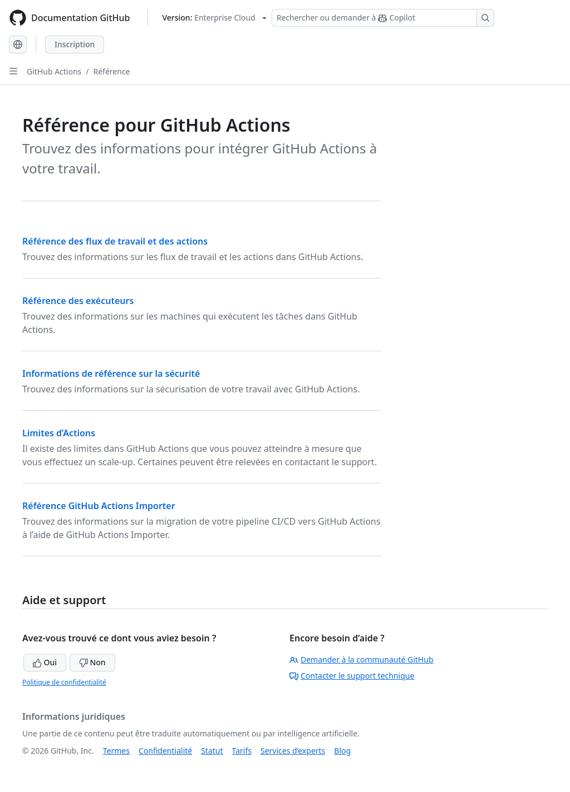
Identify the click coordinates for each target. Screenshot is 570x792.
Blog (342, 750)
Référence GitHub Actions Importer (98, 506)
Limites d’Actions (58, 433)
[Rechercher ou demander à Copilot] (383, 18)
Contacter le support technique (351, 675)
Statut (212, 750)
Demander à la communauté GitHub (361, 659)
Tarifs (242, 750)
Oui (45, 662)
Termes (116, 750)
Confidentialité (165, 750)
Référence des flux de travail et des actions (115, 241)
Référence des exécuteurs (78, 301)
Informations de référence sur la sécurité (111, 373)
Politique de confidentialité (64, 682)
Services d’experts (293, 750)
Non (92, 662)
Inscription (75, 44)
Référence (112, 71)
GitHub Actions (54, 71)
